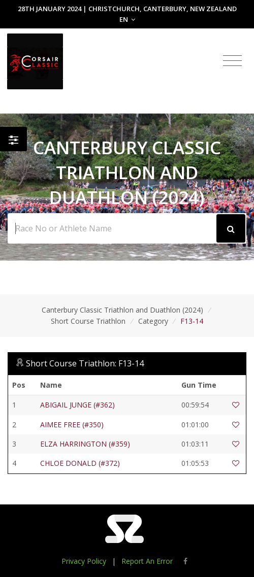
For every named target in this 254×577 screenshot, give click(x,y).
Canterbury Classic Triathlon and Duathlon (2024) (122, 310)
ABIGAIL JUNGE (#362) (77, 405)
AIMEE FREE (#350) (72, 424)
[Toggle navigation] (232, 61)
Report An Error (147, 561)
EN (127, 19)
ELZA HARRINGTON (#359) (85, 444)
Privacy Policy (83, 561)
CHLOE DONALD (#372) (80, 463)
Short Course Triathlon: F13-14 (85, 363)
